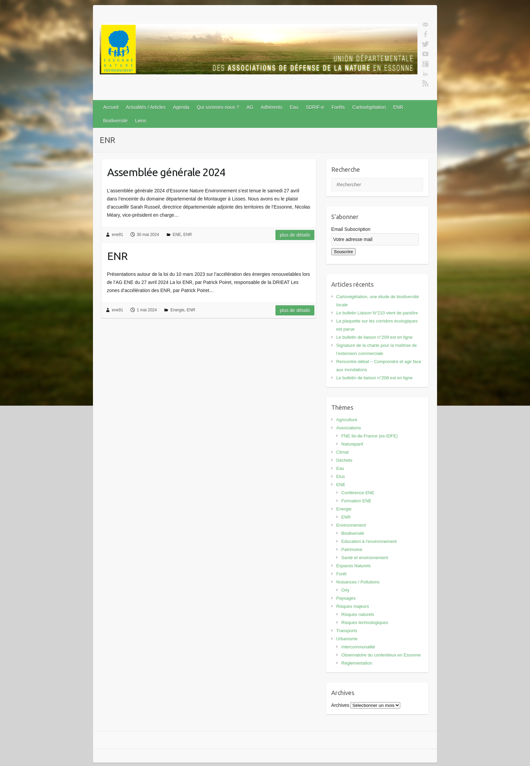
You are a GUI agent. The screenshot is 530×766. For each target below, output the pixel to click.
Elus (340, 476)
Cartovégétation (369, 107)
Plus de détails (295, 235)
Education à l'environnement (369, 541)
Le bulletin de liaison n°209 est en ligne (374, 337)
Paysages (346, 598)
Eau (294, 107)
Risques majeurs (352, 606)
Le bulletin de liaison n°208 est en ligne (374, 377)
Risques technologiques (364, 622)
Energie (177, 310)
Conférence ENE (358, 492)
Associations (348, 427)
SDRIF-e (315, 107)
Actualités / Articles (146, 107)
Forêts (338, 107)
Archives (340, 705)
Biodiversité (115, 120)
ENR (398, 107)
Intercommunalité (358, 646)
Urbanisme (347, 638)
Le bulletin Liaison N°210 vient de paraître (377, 312)
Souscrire (343, 251)
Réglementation (356, 663)
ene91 (117, 234)
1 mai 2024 (147, 310)
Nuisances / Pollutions (358, 581)
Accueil (110, 107)
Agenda (181, 107)
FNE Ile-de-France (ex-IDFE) (369, 435)
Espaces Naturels (353, 565)
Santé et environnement (364, 557)
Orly (345, 590)
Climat (342, 452)
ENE (177, 234)
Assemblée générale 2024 (166, 172)
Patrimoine (351, 549)
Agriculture (346, 419)
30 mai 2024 (148, 234)
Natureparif (352, 444)
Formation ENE (356, 500)
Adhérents (271, 107)
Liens (140, 120)
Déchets (344, 460)
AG (249, 107)
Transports (346, 630)
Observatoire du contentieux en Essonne (381, 654)
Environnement (351, 525)
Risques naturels (357, 614)
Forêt (341, 573)
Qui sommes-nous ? (218, 107)
